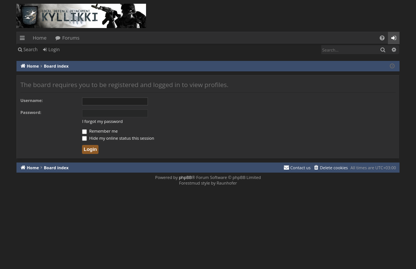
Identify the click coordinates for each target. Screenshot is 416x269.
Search (30, 49)
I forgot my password (102, 121)
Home (39, 37)
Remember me (100, 131)
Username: (31, 100)
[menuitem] (382, 38)
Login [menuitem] (395, 39)
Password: (30, 112)
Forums (70, 37)
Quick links (23, 39)
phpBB (185, 177)
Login (54, 49)
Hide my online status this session (118, 138)
